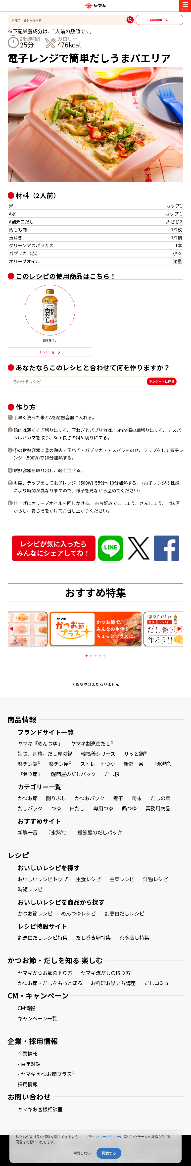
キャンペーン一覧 (37, 1018)
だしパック (30, 808)
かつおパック (89, 798)
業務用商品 (157, 808)
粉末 (137, 798)
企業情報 (28, 1053)
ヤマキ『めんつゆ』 (40, 743)
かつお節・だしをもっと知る (50, 983)
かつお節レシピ (35, 913)
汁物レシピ (155, 879)
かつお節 (28, 798)
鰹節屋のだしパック (73, 774)
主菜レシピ (121, 879)
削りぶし (56, 798)
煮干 (118, 798)
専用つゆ (103, 808)
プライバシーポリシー (102, 1137)
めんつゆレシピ (78, 913)
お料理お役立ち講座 (113, 983)
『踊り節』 (30, 774)
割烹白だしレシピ (124, 913)
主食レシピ (88, 879)
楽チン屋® (60, 763)
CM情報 (26, 1008)
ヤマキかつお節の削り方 (45, 972)
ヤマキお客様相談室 (40, 1109)
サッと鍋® (135, 753)
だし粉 (111, 774)
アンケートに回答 (162, 381)
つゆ (56, 808)
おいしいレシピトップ (42, 879)
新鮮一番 (133, 763)
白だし (77, 808)
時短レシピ (30, 889)
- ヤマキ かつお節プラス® (46, 1074)
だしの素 (160, 798)
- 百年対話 (29, 1063)
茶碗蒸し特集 (134, 937)
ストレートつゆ (97, 763)
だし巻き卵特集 (93, 937)
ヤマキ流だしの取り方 (106, 972)
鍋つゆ (129, 808)
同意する (109, 1153)
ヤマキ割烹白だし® (92, 743)
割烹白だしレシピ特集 (42, 937)
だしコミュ (156, 983)
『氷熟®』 (163, 763)
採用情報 (28, 1084)
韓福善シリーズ (98, 753)
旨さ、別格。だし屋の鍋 (45, 753)
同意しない (82, 1153)
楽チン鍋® (29, 763)
